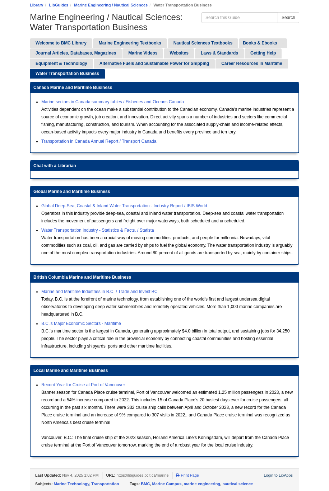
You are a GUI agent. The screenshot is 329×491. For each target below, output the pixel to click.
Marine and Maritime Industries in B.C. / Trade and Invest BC (99, 291)
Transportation (105, 484)
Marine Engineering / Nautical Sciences (111, 5)
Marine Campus (167, 484)
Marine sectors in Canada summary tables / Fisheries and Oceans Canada (112, 101)
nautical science (237, 484)
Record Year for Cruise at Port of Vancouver (83, 384)
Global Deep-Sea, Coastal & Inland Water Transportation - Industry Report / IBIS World (124, 205)
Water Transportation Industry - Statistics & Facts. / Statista (97, 230)
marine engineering (202, 484)
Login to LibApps (278, 475)
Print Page (187, 475)
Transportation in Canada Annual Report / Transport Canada (98, 141)
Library (36, 5)
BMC (145, 484)
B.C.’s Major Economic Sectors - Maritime (81, 323)
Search (288, 17)
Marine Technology (71, 484)
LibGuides (58, 5)
